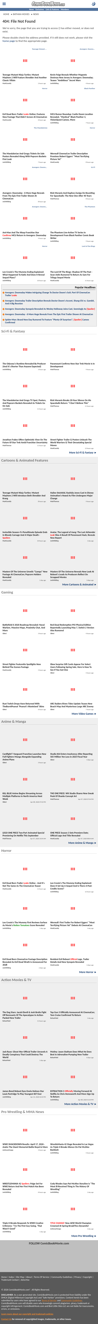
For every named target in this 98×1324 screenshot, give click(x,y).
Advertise (25, 1279)
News (31, 9)
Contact (15, 1279)
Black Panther (89, 88)
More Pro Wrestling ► (84, 1236)
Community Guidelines (61, 1277)
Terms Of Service (41, 1277)
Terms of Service (49, 1300)
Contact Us (6, 1319)
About (29, 1277)
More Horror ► (88, 972)
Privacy (77, 1277)
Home (6, 14)
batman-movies (21, 14)
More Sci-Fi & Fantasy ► (83, 452)
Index (11, 1277)
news (36, 14)
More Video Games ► (84, 713)
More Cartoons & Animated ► (79, 584)
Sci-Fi (93, 167)
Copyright (87, 1277)
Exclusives (40, 9)
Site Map (20, 1277)
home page (9, 41)
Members (65, 9)
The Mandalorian (40, 128)
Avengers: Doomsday (88, 49)
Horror (44, 88)
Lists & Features (52, 9)
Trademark (6, 1279)
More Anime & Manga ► (82, 843)
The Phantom (90, 207)
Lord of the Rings (88, 246)
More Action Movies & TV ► (80, 1104)
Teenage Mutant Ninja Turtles (40, 49)
